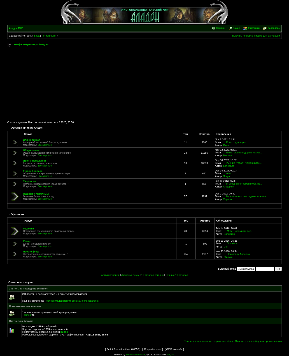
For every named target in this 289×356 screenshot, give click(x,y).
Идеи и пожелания (34, 160)
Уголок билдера (32, 171)
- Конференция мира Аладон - (30, 44)
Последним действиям (57, 300)
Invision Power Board (135, 355)
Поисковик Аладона (238, 254)
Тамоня (26, 315)
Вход (37, 35)
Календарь (274, 28)
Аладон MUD (16, 28)
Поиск (236, 28)
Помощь (220, 28)
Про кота (232, 243)
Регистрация (49, 35)
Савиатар (229, 234)
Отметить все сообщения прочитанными (258, 341)
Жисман (228, 257)
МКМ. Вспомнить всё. (239, 231)
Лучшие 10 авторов (176, 275)
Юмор (26, 241)
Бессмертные (44, 145)
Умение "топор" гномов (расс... (244, 163)
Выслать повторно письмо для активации (256, 35)
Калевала (228, 165)
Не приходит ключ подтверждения (246, 196)
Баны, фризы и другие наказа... (244, 152)
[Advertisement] (144, 81)
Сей (226, 246)
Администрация (110, 275)
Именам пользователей (85, 300)
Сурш (226, 145)
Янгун (226, 176)
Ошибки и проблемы (36, 193)
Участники (253, 28)
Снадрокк (228, 186)
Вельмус (228, 155)
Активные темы (130, 275)
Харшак (227, 199)
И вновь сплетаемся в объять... (244, 183)
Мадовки (28, 228)
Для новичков (31, 140)
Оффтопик (17, 214)
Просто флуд (31, 251)
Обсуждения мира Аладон (27, 127)
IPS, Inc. (171, 355)
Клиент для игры (235, 142)
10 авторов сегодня (152, 275)
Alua (228, 173)
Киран (64, 332)
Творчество (30, 181)
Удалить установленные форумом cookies (208, 341)
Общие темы (31, 150)
